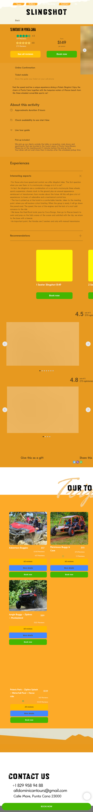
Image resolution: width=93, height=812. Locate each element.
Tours (18, 4)
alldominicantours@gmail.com (40, 790)
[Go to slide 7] (53, 370)
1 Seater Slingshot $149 (48, 284)
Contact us (65, 5)
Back (17, 20)
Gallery (32, 4)
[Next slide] (88, 343)
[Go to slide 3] (44, 370)
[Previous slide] (4, 343)
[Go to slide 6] (50, 370)
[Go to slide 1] (39, 370)
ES (76, 4)
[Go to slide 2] (42, 370)
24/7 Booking (49, 4)
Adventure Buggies (18, 548)
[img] (28, 528)
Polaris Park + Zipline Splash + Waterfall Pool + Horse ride (24, 693)
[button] (54, 295)
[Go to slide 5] (48, 370)
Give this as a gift (32, 458)
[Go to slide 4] (46, 370)
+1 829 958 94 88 (27, 785)
